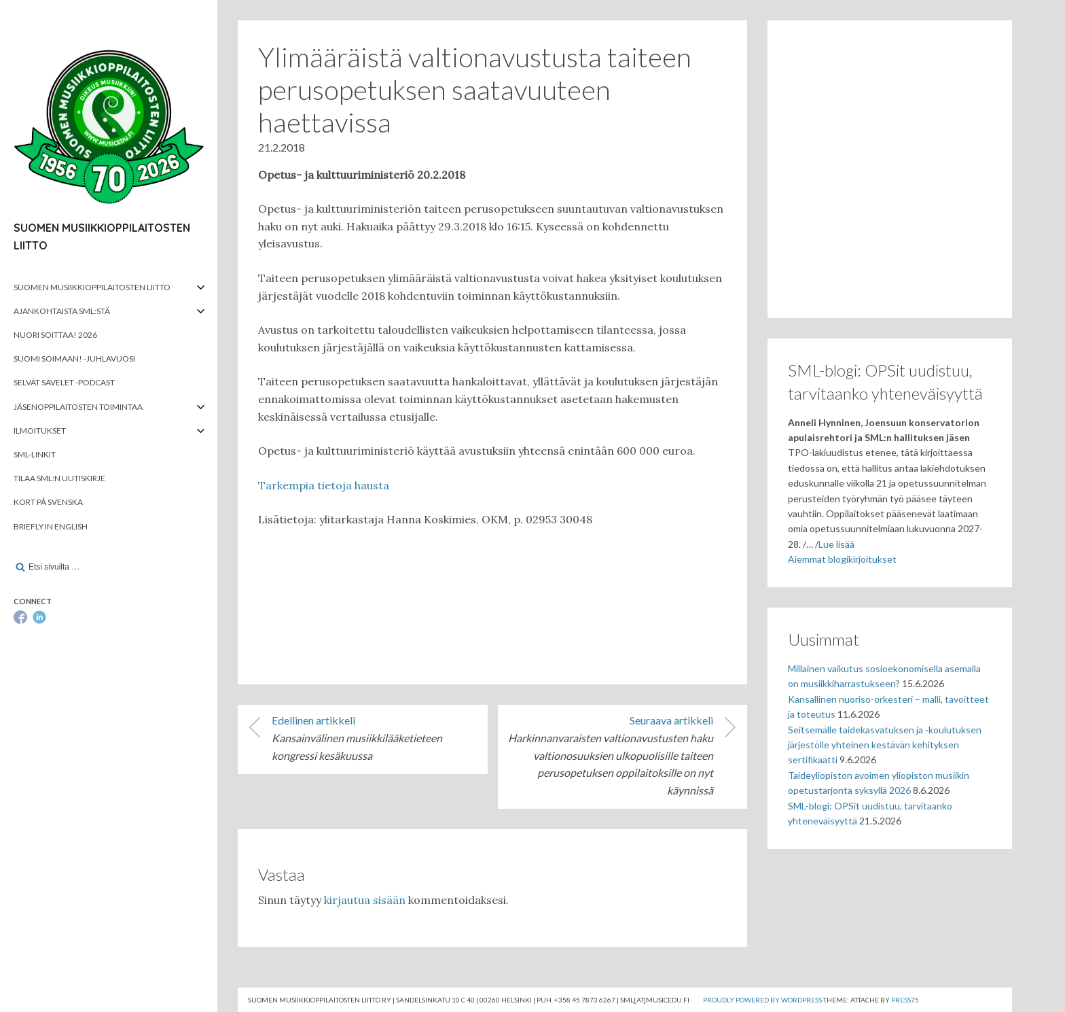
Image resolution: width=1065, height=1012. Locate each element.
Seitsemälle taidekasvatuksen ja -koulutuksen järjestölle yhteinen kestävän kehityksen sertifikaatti (884, 745)
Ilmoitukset (40, 430)
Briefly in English (51, 526)
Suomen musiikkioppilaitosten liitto (92, 287)
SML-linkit (35, 454)
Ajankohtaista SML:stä (62, 311)
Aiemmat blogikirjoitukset (842, 559)
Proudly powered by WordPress (762, 1000)
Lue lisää (836, 544)
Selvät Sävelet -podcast (64, 382)
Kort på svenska (48, 502)
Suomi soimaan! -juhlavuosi (74, 358)
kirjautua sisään (364, 900)
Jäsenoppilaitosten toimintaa (78, 407)
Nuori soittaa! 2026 (55, 335)
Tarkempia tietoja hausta (323, 485)
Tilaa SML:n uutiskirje (59, 478)
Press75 (905, 1000)
